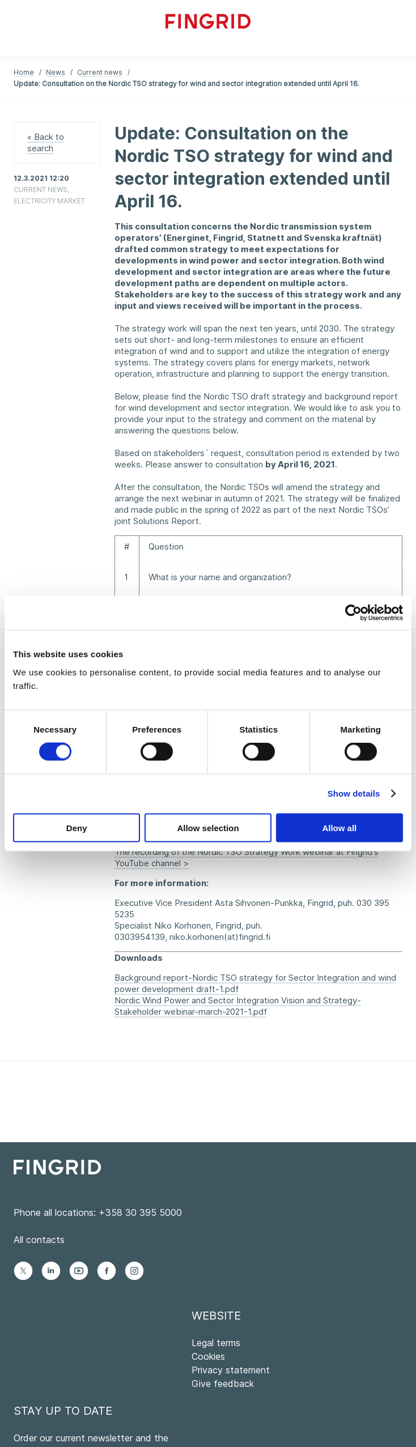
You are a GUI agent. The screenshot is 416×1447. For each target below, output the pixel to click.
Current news (99, 72)
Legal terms (216, 1342)
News (55, 72)
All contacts (39, 1239)
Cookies (208, 1356)
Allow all (339, 827)
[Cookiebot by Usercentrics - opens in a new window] (353, 613)
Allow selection (208, 827)
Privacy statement (231, 1370)
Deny (76, 827)
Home (24, 72)
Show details (354, 793)
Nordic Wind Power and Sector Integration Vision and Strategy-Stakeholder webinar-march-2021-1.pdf (237, 1006)
